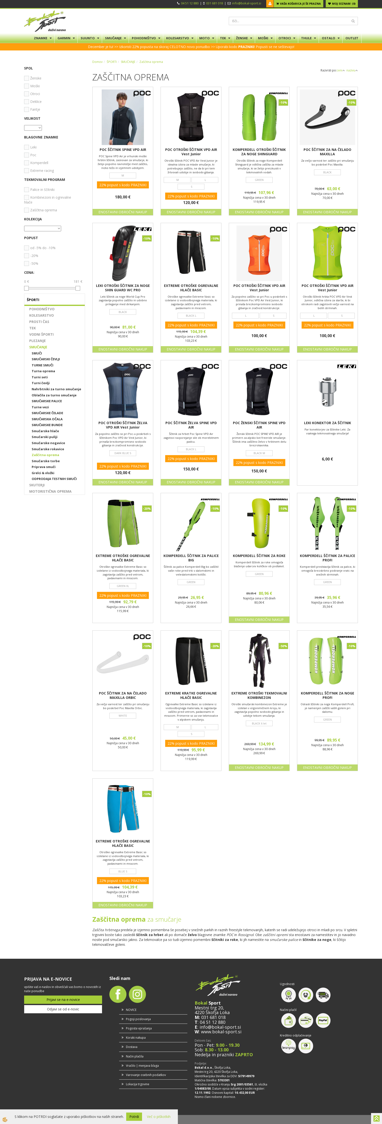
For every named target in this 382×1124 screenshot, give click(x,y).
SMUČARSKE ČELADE (47, 413)
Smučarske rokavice (48, 449)
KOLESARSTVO (177, 38)
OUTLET (351, 38)
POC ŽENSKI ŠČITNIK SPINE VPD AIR (259, 425)
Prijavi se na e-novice (63, 999)
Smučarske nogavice (48, 443)
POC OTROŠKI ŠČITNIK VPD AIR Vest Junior (191, 151)
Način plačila (134, 1056)
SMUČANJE (113, 38)
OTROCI (284, 38)
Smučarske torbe (46, 461)
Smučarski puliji (44, 437)
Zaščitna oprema (45, 455)
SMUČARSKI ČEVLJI (46, 359)
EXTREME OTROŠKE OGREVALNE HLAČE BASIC (191, 287)
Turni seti (40, 377)
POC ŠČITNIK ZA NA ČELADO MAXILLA (327, 151)
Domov (97, 62)
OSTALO (328, 38)
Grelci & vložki (43, 473)
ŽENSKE (242, 38)
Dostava (131, 1047)
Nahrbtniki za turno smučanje (56, 389)
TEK (223, 38)
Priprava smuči (44, 467)
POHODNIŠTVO (144, 38)
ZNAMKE (40, 38)
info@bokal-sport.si (246, 3)
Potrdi (134, 1116)
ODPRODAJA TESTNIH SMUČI (54, 479)
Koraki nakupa (136, 1038)
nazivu (352, 70)
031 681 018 (214, 3)
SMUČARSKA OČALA (47, 419)
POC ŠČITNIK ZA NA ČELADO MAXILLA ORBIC (123, 695)
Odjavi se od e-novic (63, 1009)
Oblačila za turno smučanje (54, 395)
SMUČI (37, 353)
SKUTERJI (37, 485)
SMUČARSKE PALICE (47, 401)
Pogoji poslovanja (138, 1019)
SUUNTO (88, 38)
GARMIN (63, 38)
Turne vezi (40, 407)
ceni (341, 70)
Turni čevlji (41, 383)
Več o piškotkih (159, 1116)
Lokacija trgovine (137, 1084)
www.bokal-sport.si (221, 1032)
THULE (306, 38)
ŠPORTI (112, 62)
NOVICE (131, 1010)
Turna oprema (43, 371)
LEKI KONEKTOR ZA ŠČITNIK (327, 423)
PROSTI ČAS (39, 321)
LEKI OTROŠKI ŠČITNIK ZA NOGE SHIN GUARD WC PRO (123, 287)
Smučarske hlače (45, 431)
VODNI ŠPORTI (41, 334)
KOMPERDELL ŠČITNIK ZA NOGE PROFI (327, 695)
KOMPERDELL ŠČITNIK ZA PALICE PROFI (327, 558)
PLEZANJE (37, 340)
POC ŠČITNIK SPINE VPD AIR (123, 149)
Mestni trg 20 (209, 1008)
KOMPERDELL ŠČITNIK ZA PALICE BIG (191, 558)
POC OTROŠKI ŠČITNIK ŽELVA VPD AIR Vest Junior (122, 425)
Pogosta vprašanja (139, 1028)
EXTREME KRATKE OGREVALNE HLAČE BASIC (191, 695)
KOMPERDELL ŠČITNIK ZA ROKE (259, 556)
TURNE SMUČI (42, 365)
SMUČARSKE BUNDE (47, 425)
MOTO (204, 38)
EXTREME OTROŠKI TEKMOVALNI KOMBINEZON (259, 695)
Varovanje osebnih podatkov (146, 1075)
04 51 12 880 (190, 3)
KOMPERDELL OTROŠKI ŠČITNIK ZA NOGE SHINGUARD (259, 151)
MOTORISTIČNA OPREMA (50, 491)
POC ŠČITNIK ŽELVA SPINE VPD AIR (191, 425)
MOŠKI (263, 38)
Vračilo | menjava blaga (142, 1066)
